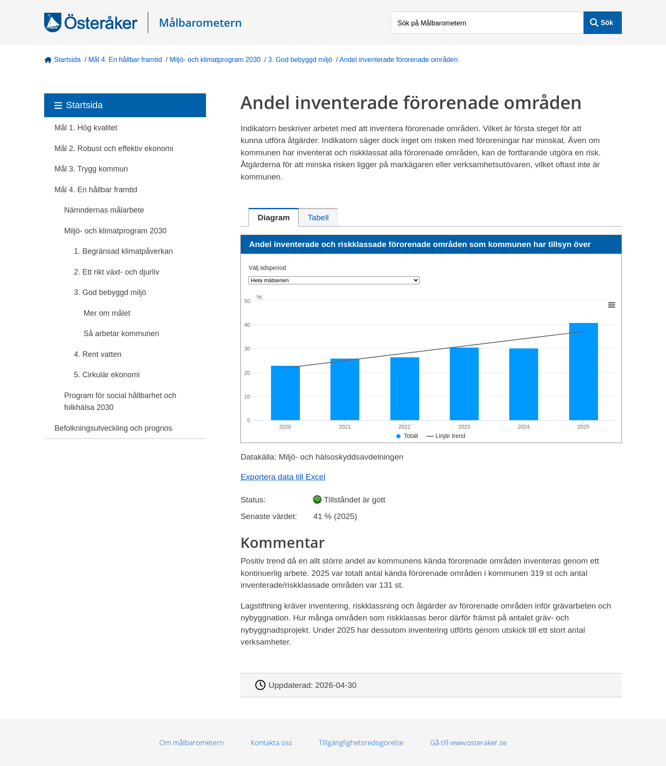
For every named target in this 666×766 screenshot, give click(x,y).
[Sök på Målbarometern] (487, 22)
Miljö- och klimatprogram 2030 (214, 59)
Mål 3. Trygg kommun (91, 169)
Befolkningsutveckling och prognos (113, 428)
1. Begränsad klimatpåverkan (123, 251)
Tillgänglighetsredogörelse (361, 742)
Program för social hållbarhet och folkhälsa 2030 (120, 401)
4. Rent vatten (97, 354)
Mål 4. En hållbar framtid (125, 59)
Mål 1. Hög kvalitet (85, 127)
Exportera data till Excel (282, 476)
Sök (607, 22)
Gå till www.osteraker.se (468, 742)
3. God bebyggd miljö (300, 59)
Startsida (67, 59)
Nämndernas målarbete (104, 210)
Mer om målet (107, 313)
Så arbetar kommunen (121, 333)
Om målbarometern (191, 742)
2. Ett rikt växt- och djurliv (116, 272)
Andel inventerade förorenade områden (398, 59)
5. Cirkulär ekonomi (107, 374)
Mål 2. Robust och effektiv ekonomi (113, 148)
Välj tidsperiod (267, 267)
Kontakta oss (271, 742)
